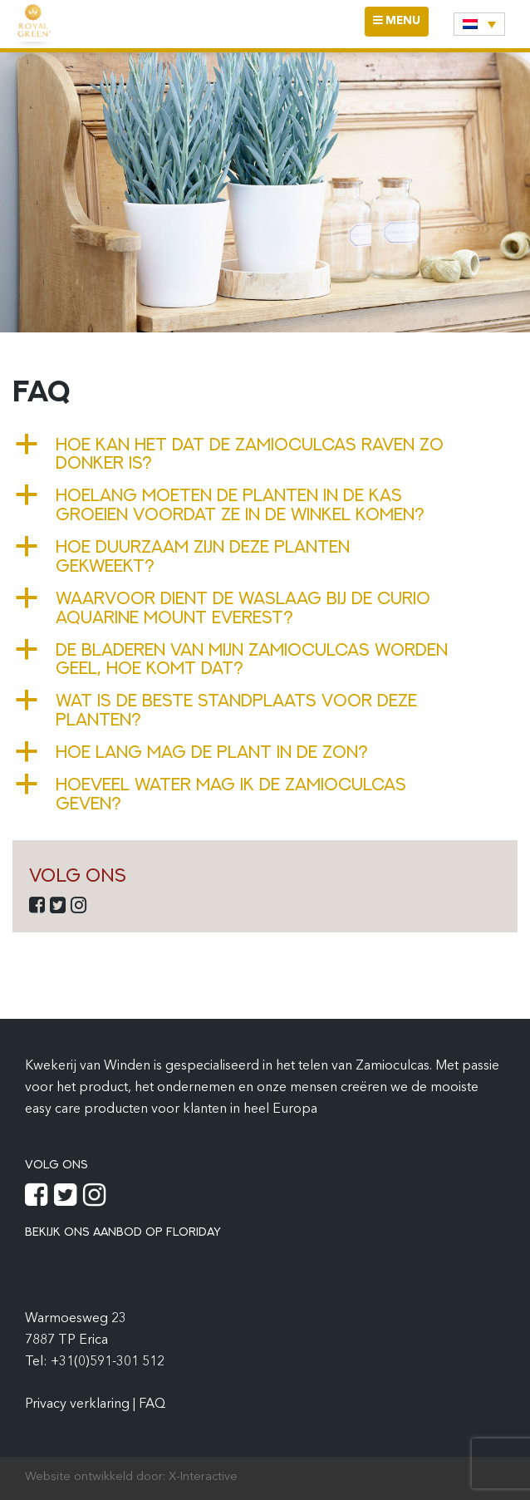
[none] (479, 24)
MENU (400, 25)
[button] (265, 453)
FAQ (152, 1404)
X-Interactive (203, 1477)
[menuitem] (479, 24)
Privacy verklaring (79, 1404)
